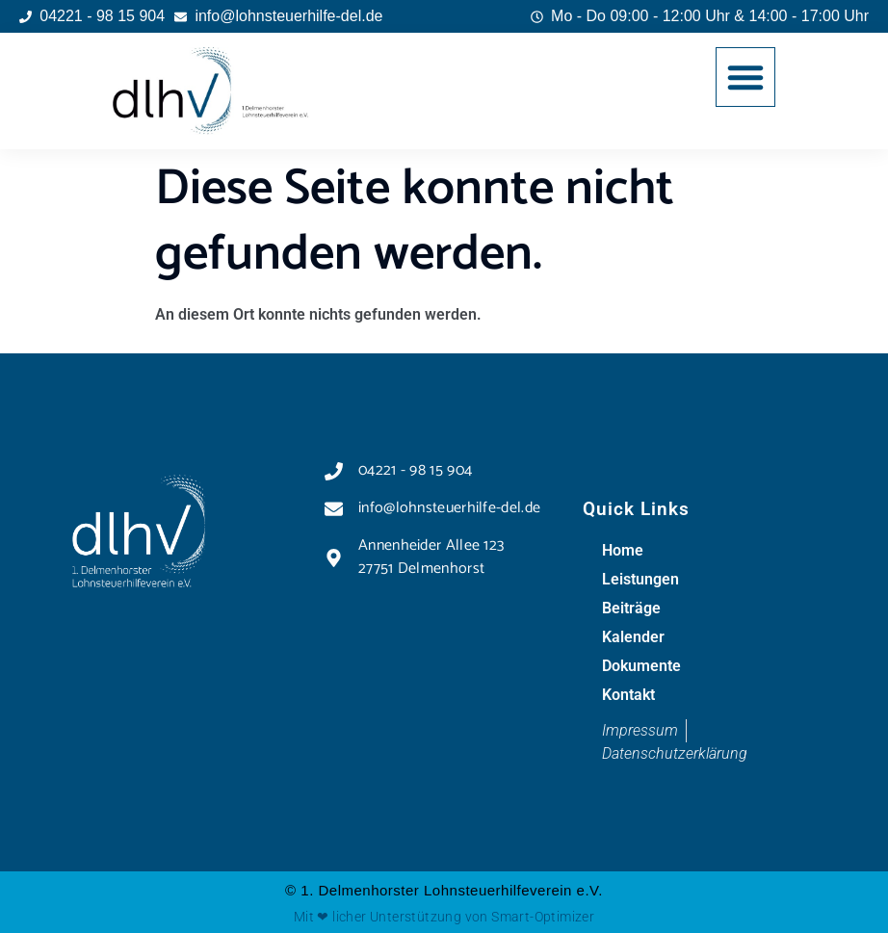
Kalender (633, 637)
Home (622, 550)
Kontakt (628, 695)
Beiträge (631, 608)
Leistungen (640, 579)
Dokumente (641, 666)
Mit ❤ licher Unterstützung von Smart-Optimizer (444, 916)
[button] (745, 77)
